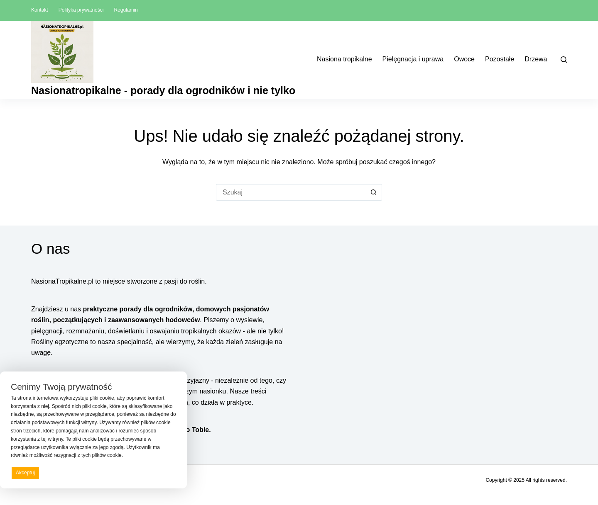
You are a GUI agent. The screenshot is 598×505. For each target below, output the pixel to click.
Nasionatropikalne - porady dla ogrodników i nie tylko (163, 90)
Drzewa (535, 59)
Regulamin (125, 10)
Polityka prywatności (81, 10)
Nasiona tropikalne (344, 59)
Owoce (464, 59)
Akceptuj (25, 473)
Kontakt (39, 10)
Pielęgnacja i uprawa (413, 59)
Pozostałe (499, 59)
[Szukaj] (564, 59)
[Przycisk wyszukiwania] (373, 192)
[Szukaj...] (290, 192)
